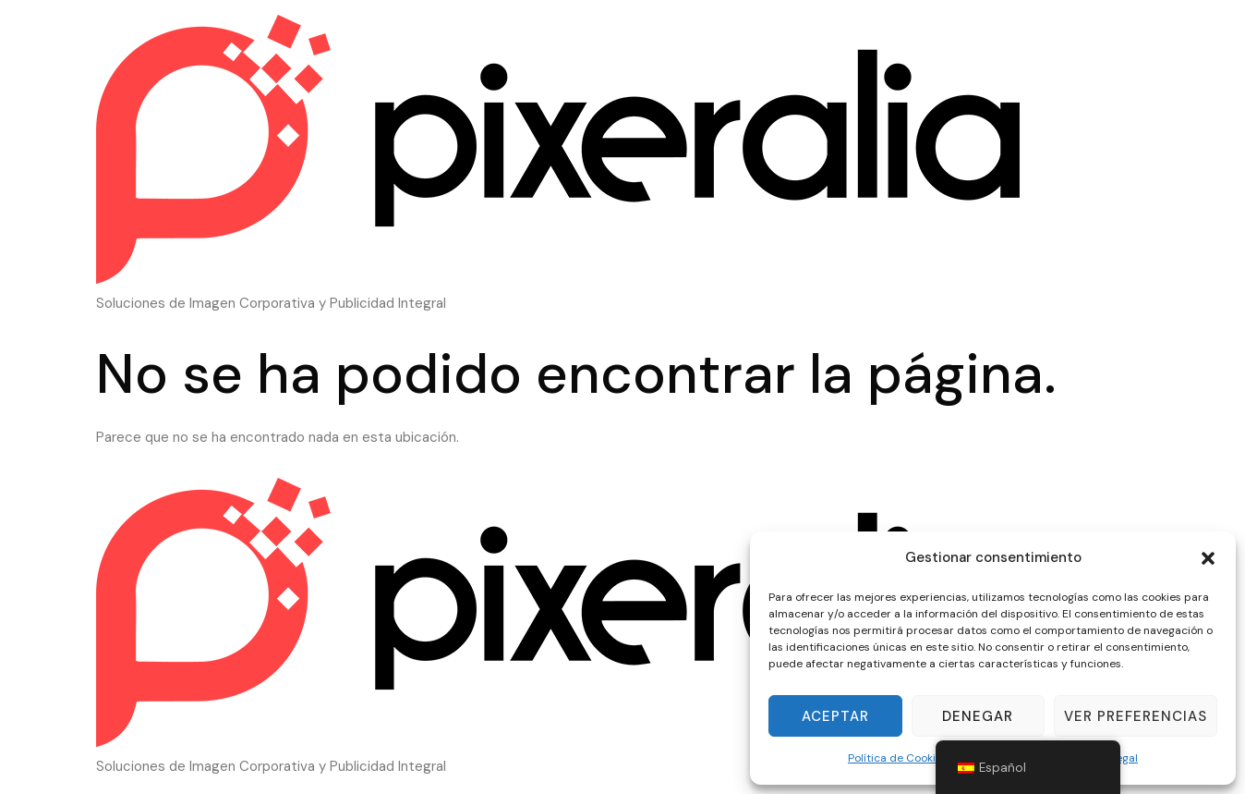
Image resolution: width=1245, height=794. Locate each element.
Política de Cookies (898, 758)
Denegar (977, 716)
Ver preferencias (1135, 716)
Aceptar (835, 716)
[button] (1208, 558)
